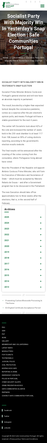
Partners (6, 392)
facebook (7, 410)
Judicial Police (8, 361)
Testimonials (7, 358)
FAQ (3, 327)
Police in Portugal (10, 379)
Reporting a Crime (9, 372)
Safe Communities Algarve (13, 389)
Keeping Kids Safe (9, 368)
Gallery (5, 341)
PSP (3, 334)
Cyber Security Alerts (11, 382)
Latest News (7, 348)
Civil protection (9, 365)
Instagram (36, 1)
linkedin (6, 428)
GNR (3, 331)
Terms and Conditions (30, 439)
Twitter (31, 1)
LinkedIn (40, 1)
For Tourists (7, 355)
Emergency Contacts (11, 375)
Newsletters (7, 351)
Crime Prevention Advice (12, 385)
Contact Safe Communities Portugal (18, 396)
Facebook (27, 1)
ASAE (4, 337)
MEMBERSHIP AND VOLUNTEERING (15, 344)
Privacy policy (15, 439)
